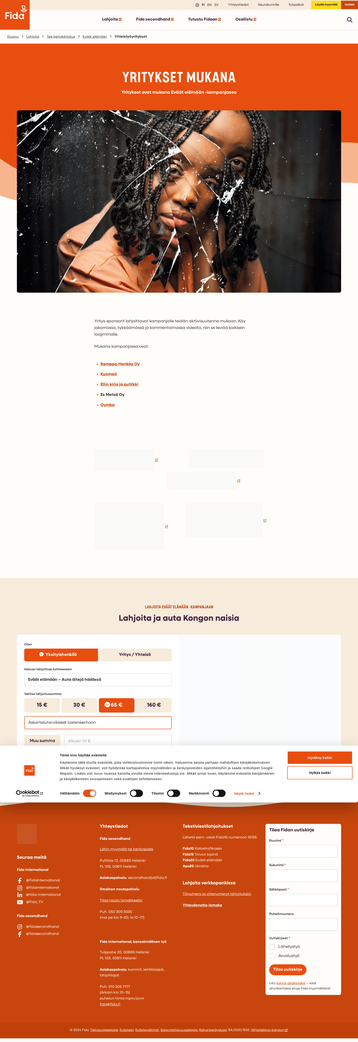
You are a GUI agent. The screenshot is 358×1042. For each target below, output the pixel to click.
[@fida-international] (54, 903)
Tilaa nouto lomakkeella (121, 904)
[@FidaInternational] (54, 884)
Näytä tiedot (244, 1033)
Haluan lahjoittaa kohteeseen (48, 671)
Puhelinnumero (281, 917)
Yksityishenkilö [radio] (61, 657)
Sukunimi (277, 869)
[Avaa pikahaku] (350, 22)
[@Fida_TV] (54, 913)
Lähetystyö (289, 950)
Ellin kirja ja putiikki (119, 386)
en (201, 5)
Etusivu (13, 38)
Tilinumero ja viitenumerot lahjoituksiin (217, 897)
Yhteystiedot (231, 6)
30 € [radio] (79, 707)
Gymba (107, 407)
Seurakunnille (261, 6)
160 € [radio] (154, 707)
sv (208, 5)
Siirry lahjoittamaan (142, 761)
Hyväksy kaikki (320, 997)
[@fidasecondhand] (54, 940)
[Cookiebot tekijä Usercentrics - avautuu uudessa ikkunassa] (30, 1033)
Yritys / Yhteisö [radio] (135, 657)
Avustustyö (289, 959)
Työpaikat (288, 6)
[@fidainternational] (54, 894)
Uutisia (347, 6)
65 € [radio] (116, 707)
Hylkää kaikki (320, 1012)
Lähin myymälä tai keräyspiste (126, 853)
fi (195, 5)
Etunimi (276, 844)
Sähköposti (279, 893)
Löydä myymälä (320, 6)
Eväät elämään (101, 38)
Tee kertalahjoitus (65, 38)
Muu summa (42, 743)
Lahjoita (34, 38)
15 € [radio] (42, 707)
